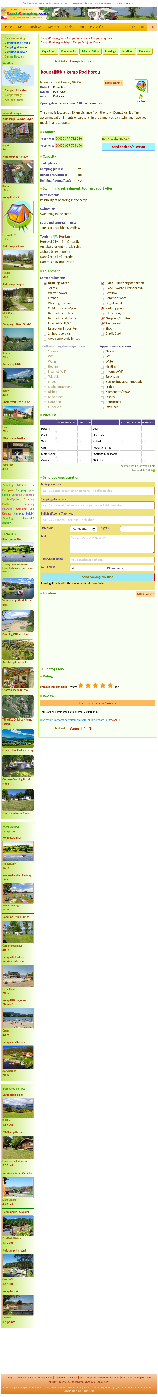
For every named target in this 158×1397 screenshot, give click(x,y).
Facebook (60, 1377)
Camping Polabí (23, 513)
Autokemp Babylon (14, 284)
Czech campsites (12, 1387)
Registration (101, 1377)
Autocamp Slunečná (14, 1250)
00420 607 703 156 (69, 145)
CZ (133, 27)
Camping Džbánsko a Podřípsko (18, 497)
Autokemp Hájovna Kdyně (18, 119)
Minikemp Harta (12, 1132)
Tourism (64, 236)
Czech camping (24, 1377)
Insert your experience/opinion (98, 703)
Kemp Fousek (10, 1291)
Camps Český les (100, 38)
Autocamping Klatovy (15, 156)
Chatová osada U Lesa (15, 690)
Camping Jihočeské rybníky (18, 521)
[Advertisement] (18, 1351)
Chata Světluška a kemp (16, 402)
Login (69, 27)
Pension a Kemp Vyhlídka (17, 1173)
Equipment (67, 51)
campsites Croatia (86, 1391)
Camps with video (16, 90)
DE (142, 27)
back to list (61, 61)
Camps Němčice (82, 61)
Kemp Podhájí (11, 197)
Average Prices (14, 99)
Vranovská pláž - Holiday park (17, 877)
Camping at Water (16, 47)
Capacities (48, 51)
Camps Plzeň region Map (55, 42)
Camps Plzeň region (52, 38)
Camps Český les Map (85, 42)
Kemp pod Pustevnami (16, 1212)
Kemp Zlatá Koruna (14, 1042)
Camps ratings (13, 95)
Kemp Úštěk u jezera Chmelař (14, 1002)
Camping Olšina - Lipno (15, 634)
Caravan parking (15, 38)
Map (21, 27)
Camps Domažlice (77, 38)
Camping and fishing (17, 42)
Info (81, 27)
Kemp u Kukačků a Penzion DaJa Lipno (14, 959)
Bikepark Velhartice (14, 438)
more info (129, 3)
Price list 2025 (90, 51)
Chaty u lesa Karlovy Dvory (18, 750)
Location (127, 51)
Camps (10, 1377)
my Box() (97, 27)
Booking (110, 51)
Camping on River (16, 52)
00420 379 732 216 (69, 138)
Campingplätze (43, 1377)
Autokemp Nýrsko (13, 246)
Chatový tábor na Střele (16, 813)
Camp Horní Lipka (13, 1095)
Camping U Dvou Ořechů (17, 324)
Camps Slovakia (14, 56)
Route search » (113, 83)
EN (152, 27)
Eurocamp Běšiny (13, 364)
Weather (53, 27)
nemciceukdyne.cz (114, 138)
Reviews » (113, 719)
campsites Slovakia (147, 1387)
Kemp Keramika (11, 539)
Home (8, 27)
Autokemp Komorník (14, 662)
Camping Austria (82, 1387)
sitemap (114, 1377)
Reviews (35, 27)
